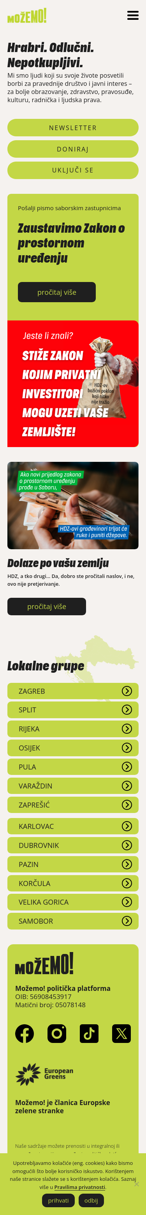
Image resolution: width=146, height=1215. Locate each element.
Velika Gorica (44, 902)
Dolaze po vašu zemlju (58, 560)
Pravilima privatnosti (80, 1187)
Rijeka (29, 728)
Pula (27, 766)
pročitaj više (56, 292)
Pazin (29, 864)
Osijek (29, 747)
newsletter (73, 128)
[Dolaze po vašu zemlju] (73, 547)
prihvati (58, 1200)
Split (27, 709)
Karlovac (36, 826)
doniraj (73, 149)
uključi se (73, 170)
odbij (91, 1200)
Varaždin (36, 785)
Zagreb (32, 691)
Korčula (34, 883)
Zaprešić (34, 804)
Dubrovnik (39, 845)
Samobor (36, 921)
